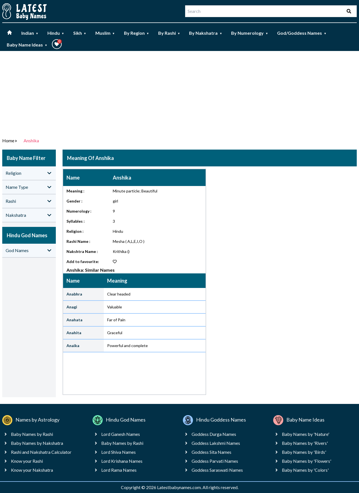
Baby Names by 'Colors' (305, 470)
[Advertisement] (179, 93)
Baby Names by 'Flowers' (306, 461)
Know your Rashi (27, 461)
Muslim (105, 33)
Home (8, 140)
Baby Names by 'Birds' (304, 452)
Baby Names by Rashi (32, 434)
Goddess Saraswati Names (217, 470)
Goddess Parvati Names (215, 461)
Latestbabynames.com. (179, 487)
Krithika (119, 251)
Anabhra (74, 294)
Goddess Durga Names (214, 434)
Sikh (79, 33)
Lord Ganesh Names (120, 434)
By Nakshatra (205, 33)
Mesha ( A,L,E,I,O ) (128, 241)
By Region (136, 33)
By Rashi (169, 33)
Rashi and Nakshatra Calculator (41, 452)
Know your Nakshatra (32, 470)
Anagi (71, 306)
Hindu (55, 33)
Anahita (73, 332)
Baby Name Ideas (27, 44)
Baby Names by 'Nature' (305, 434)
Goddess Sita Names (211, 452)
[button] (57, 44)
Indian (29, 33)
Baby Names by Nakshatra (37, 443)
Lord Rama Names (119, 470)
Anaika (72, 345)
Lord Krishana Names (121, 461)
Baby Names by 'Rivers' (305, 443)
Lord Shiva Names (118, 452)
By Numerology (249, 33)
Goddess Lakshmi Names (216, 443)
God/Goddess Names (301, 33)
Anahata (74, 319)
